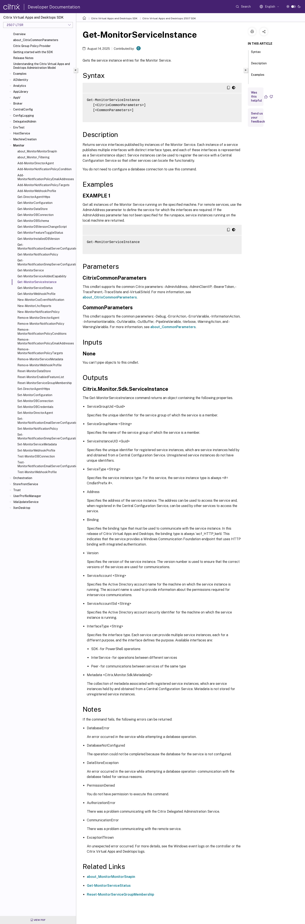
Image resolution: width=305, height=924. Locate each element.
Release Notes (23, 58)
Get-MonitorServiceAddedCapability (41, 276)
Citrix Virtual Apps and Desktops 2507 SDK (169, 18)
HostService (21, 133)
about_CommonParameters (173, 327)
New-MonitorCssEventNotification (40, 299)
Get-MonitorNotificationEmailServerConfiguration (45, 246)
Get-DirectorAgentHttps (33, 197)
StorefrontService (25, 484)
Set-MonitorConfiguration (34, 395)
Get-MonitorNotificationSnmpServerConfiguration (45, 262)
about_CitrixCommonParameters (35, 40)
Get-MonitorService (30, 270)
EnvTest (19, 127)
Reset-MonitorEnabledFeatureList (40, 377)
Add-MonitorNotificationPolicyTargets (43, 185)
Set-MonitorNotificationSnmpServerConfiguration (45, 436)
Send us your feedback (258, 117)
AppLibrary (20, 91)
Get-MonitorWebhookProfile (36, 294)
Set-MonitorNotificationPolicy (37, 428)
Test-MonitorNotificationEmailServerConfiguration (45, 464)
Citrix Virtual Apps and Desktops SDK (114, 18)
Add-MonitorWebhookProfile (36, 191)
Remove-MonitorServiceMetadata (40, 359)
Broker (17, 103)
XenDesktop (21, 508)
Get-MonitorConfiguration (35, 202)
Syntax (256, 53)
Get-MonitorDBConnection (35, 215)
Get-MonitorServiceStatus (35, 288)
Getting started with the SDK (33, 52)
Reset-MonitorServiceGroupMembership (44, 383)
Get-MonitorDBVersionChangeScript (42, 226)
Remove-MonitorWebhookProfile (39, 365)
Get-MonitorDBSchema (33, 220)
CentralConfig (23, 109)
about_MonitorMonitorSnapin (111, 877)
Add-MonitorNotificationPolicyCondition (44, 169)
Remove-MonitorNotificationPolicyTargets (40, 351)
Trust (17, 490)
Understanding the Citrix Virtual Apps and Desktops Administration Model (41, 65)
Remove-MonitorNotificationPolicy (40, 323)
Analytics (19, 85)
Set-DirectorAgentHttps (33, 389)
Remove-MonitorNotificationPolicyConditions (42, 331)
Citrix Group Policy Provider (32, 46)
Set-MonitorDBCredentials (35, 407)
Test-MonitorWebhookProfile (37, 472)
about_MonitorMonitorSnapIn (37, 151)
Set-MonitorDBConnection (35, 401)
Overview (19, 34)
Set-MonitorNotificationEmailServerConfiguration (45, 420)
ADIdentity (20, 79)
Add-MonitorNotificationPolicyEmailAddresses (45, 177)
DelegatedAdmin (24, 121)
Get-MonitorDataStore (32, 209)
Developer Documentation (54, 7)
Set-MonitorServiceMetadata (37, 444)
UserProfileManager (27, 496)
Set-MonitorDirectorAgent (35, 412)
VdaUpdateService (26, 502)
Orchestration (22, 478)
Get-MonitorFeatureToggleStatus (40, 232)
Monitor (18, 145)
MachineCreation (25, 139)
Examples (19, 73)
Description (259, 65)
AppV (16, 97)
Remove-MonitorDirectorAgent (38, 317)
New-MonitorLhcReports (34, 306)
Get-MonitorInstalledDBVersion (38, 238)
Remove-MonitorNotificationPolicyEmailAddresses (45, 341)
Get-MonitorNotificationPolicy (37, 254)
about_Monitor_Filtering (33, 157)
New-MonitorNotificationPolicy (38, 312)
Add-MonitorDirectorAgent (35, 163)
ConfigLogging (23, 115)
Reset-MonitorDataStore (34, 371)
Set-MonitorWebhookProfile (36, 450)
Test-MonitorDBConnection (36, 456)
